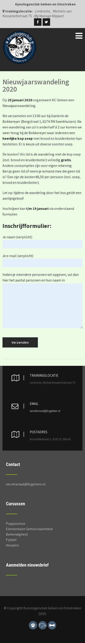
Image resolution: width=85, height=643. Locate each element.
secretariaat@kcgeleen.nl (45, 411)
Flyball (11, 539)
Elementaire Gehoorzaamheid (29, 529)
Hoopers (12, 545)
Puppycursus (15, 523)
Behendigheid (17, 534)
